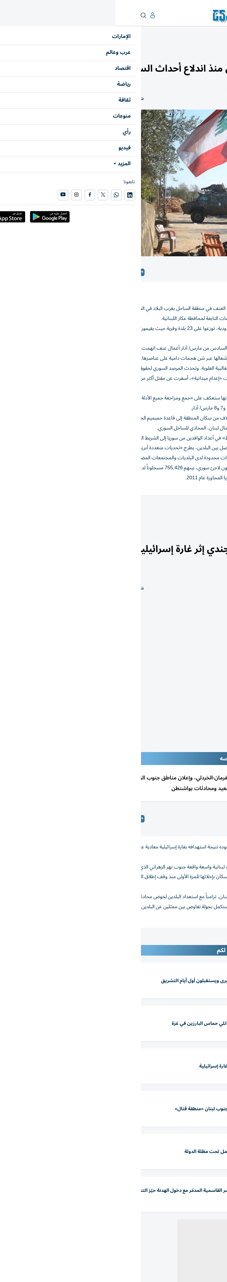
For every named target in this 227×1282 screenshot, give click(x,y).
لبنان (193, 511)
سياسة (170, 511)
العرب (197, 52)
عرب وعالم (214, 52)
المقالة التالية (211, 940)
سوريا (214, 511)
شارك (23, 99)
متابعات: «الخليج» (175, 818)
